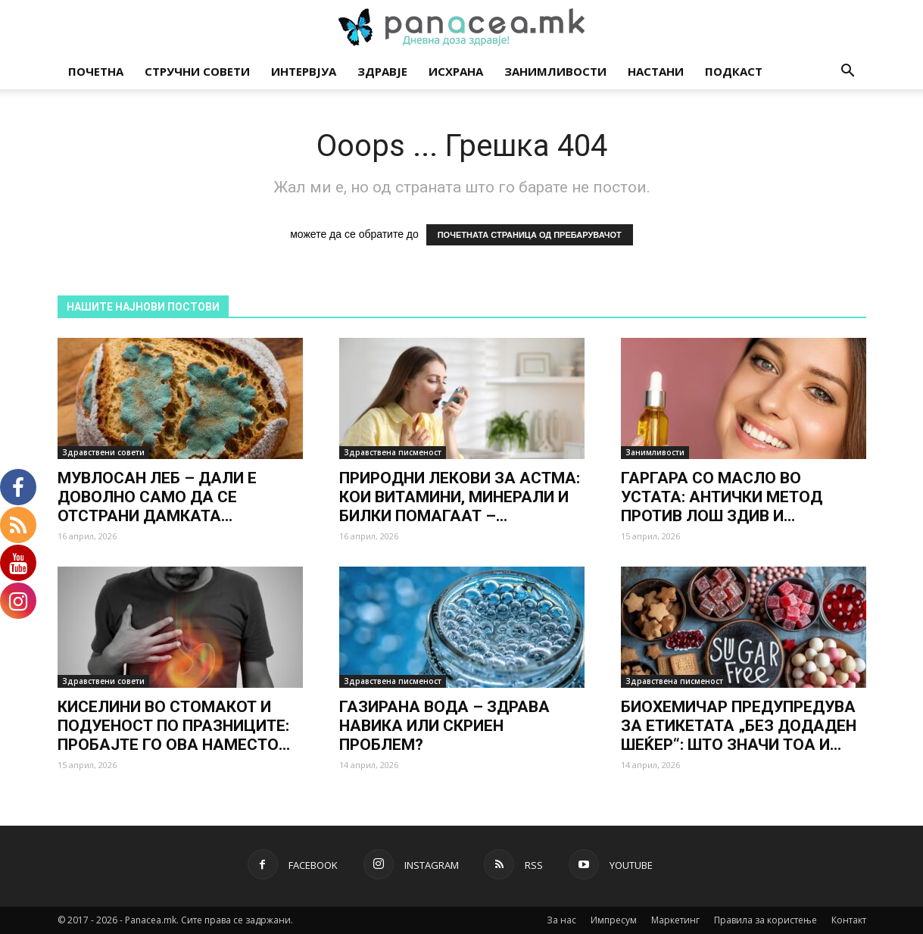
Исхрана (456, 71)
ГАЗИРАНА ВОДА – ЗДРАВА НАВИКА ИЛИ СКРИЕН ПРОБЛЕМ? (444, 726)
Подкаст (733, 71)
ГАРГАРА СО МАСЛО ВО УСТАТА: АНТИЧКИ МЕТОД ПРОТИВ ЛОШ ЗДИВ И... (721, 497)
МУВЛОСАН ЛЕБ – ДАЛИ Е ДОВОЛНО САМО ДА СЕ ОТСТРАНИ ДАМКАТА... (157, 497)
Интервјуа (303, 71)
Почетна (95, 71)
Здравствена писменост (392, 452)
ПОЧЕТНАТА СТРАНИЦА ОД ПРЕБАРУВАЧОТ (530, 234)
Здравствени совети (103, 452)
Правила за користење (765, 920)
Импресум (614, 920)
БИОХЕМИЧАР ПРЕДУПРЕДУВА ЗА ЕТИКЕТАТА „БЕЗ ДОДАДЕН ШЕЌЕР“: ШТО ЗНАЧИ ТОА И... (738, 726)
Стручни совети (197, 71)
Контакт (848, 920)
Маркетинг (675, 920)
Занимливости (555, 71)
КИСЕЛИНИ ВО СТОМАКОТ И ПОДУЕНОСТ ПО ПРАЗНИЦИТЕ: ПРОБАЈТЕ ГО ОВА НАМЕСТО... (174, 726)
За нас (561, 920)
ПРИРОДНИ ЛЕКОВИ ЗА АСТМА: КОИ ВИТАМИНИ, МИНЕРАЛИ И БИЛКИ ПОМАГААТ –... (459, 497)
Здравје (382, 71)
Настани (656, 71)
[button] (848, 72)
